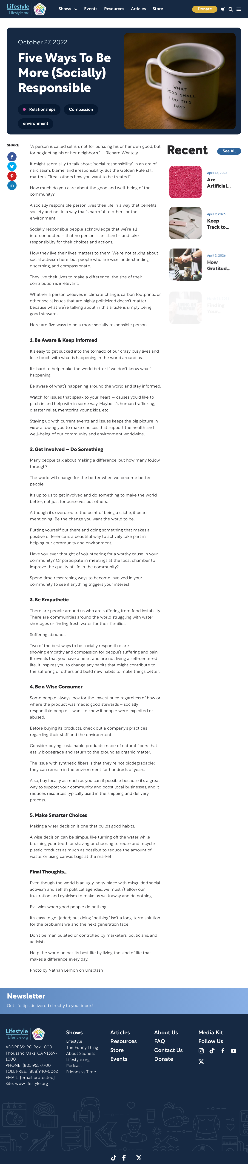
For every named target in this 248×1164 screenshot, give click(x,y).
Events (90, 9)
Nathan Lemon (63, 971)
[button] (230, 9)
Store (158, 9)
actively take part (124, 537)
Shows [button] (68, 9)
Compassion (81, 110)
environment (35, 124)
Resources (114, 9)
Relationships (39, 110)
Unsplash (94, 971)
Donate (205, 9)
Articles (138, 9)
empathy (56, 652)
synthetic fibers (73, 763)
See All (229, 151)
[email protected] (37, 1078)
